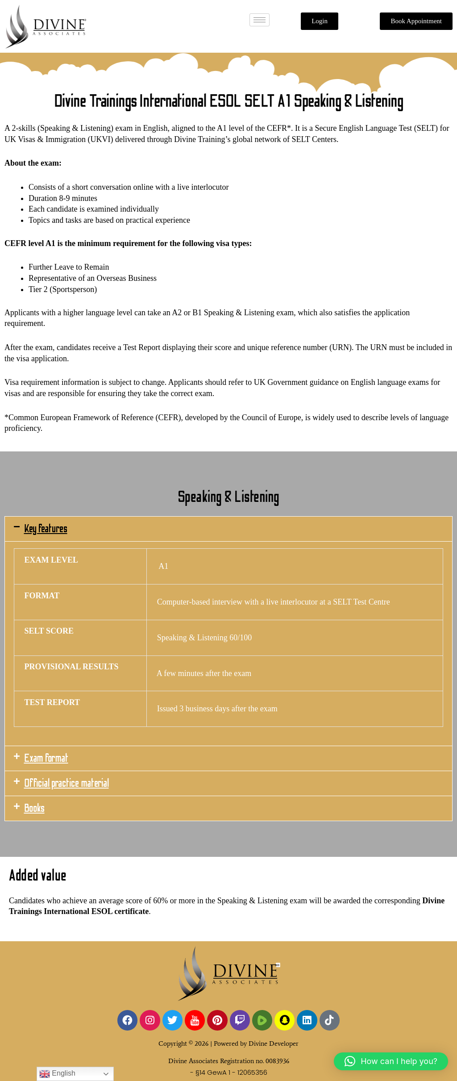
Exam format (46, 758)
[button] (228, 529)
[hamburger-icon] (259, 19)
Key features (45, 529)
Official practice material (66, 783)
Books (34, 808)
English (57, 1073)
